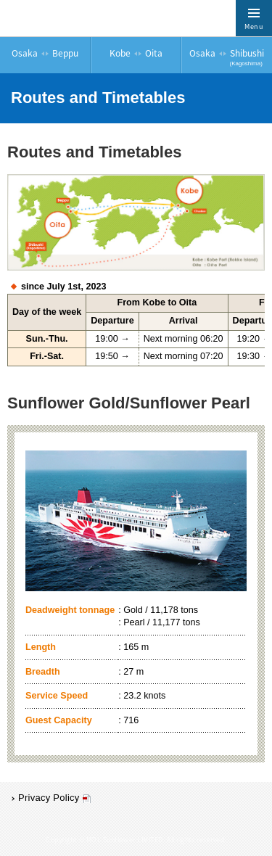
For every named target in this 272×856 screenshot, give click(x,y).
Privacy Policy (49, 797)
